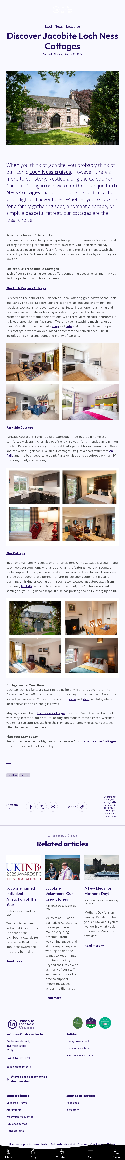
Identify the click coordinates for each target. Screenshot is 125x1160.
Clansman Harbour (78, 1048)
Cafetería (62, 1154)
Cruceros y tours (16, 1102)
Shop (90, 1154)
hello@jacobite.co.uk (19, 1066)
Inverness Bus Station (79, 1055)
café (72, 699)
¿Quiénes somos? (17, 1123)
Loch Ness (54, 26)
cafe (69, 326)
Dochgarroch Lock (77, 1041)
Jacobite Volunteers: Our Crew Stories (59, 893)
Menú (116, 1154)
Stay (33, 1154)
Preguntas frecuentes (19, 1116)
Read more (14, 961)
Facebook (72, 1102)
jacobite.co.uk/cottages (99, 741)
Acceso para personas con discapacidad (29, 1079)
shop (55, 326)
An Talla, (27, 586)
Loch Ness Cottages (51, 713)
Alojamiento (14, 1109)
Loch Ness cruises (50, 172)
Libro (8, 1154)
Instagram (72, 1109)
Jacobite (73, 26)
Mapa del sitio (15, 1130)
